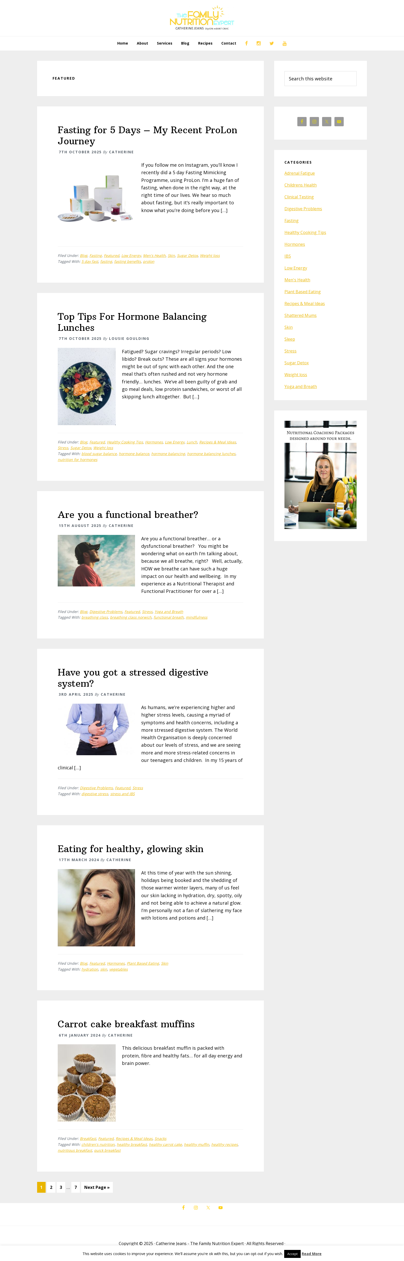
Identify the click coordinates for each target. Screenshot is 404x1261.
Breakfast (88, 1138)
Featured (111, 255)
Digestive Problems (105, 611)
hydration (89, 969)
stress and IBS (122, 793)
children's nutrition (98, 1144)
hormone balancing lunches (211, 453)
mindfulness (196, 617)
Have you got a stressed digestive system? (133, 678)
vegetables (118, 969)
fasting (106, 261)
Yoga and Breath (169, 611)
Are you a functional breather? (128, 514)
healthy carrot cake (165, 1144)
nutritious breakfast (75, 1150)
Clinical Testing (299, 197)
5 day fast (89, 261)
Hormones (154, 442)
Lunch (192, 442)
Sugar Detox (187, 255)
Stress (63, 447)
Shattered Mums (300, 315)
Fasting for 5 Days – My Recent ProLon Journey (147, 135)
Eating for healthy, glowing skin (131, 849)
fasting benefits (127, 261)
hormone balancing (168, 453)
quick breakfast (107, 1150)
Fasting (95, 255)
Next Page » (97, 1188)
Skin (171, 255)
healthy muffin (196, 1144)
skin (103, 969)
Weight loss (210, 255)
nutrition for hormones (77, 459)
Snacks (160, 1138)
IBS (287, 256)
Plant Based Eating (143, 963)
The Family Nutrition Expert (202, 18)
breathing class (94, 617)
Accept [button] (292, 1253)
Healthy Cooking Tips (125, 442)
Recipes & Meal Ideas (217, 442)
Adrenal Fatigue (299, 173)
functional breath (169, 617)
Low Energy (131, 255)
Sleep (289, 339)
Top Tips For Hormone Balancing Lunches (132, 322)
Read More (312, 1253)
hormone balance (134, 453)
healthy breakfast (132, 1144)
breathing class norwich (131, 617)
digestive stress (94, 793)
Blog (83, 255)
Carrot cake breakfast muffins (126, 1024)
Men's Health (154, 255)
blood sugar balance (99, 453)
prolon (148, 261)
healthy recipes (224, 1144)
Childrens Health (300, 185)
